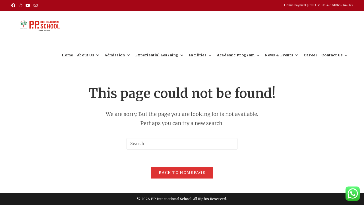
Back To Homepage (182, 172)
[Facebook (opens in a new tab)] (14, 5)
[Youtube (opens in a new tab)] (28, 5)
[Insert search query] (182, 143)
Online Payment (295, 5)
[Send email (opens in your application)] (35, 5)
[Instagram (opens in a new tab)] (20, 5)
